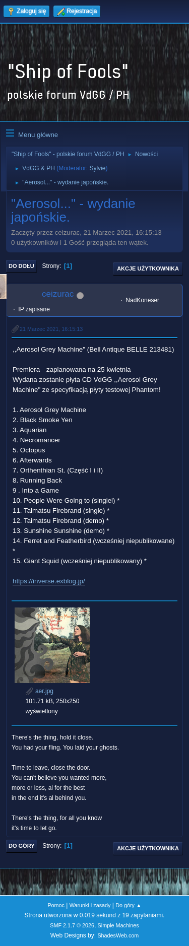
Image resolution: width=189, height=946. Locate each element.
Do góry (22, 846)
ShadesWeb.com (118, 935)
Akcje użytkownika (148, 268)
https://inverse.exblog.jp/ (49, 581)
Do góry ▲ (128, 905)
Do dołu (21, 266)
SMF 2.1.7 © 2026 (72, 925)
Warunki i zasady (90, 905)
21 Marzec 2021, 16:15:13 (51, 329)
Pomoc (56, 905)
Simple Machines (118, 925)
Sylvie (97, 168)
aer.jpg (39, 691)
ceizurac (58, 294)
